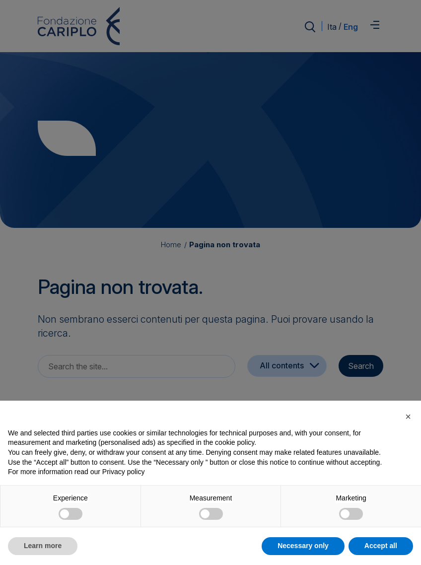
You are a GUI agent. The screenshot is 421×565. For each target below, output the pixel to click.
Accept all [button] (380, 546)
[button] (408, 416)
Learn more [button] (43, 546)
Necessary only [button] (303, 546)
